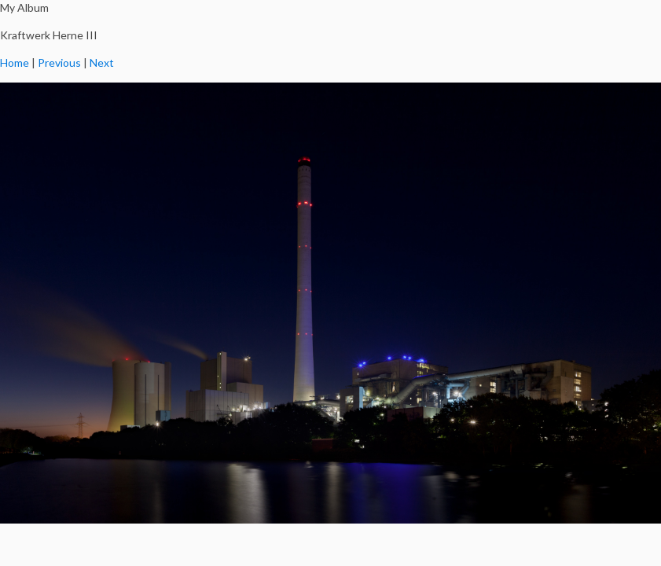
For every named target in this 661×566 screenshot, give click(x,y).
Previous (59, 62)
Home (14, 62)
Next (102, 62)
